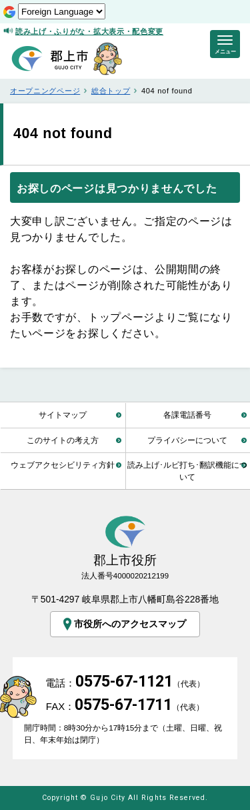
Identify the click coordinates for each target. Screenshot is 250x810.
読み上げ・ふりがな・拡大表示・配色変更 (89, 31)
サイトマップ (63, 414)
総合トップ (110, 91)
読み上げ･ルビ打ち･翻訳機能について (187, 470)
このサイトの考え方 (63, 440)
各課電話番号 (187, 414)
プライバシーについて (187, 440)
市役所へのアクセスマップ (124, 624)
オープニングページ (45, 91)
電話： (125, 683)
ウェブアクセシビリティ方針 (63, 464)
